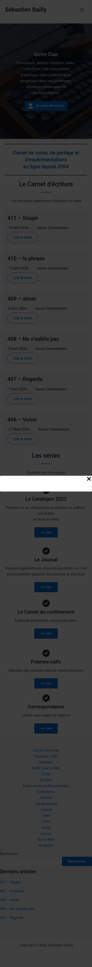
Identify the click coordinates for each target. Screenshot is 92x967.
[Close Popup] (89, 479)
